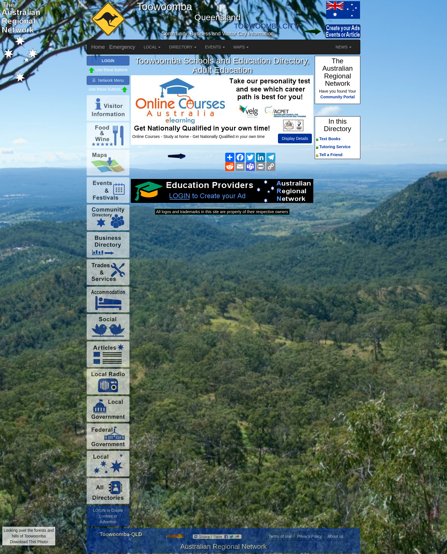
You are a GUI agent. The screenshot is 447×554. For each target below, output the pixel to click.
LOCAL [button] (152, 47)
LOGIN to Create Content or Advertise (108, 516)
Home (98, 47)
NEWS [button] (343, 47)
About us (335, 536)
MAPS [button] (241, 47)
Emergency (122, 47)
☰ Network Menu (108, 80)
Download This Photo (29, 541)
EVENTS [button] (215, 47)
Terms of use (280, 536)
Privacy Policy (309, 536)
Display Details (295, 138)
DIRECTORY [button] (182, 47)
